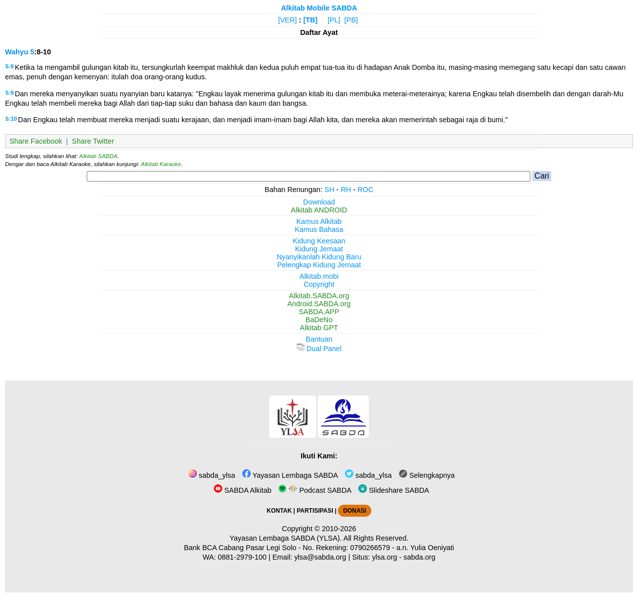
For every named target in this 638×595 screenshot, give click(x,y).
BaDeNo (319, 320)
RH (346, 190)
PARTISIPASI (315, 510)
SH (329, 190)
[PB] (351, 20)
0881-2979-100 (242, 557)
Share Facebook (35, 141)
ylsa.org (384, 557)
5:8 (9, 66)
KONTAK (279, 510)
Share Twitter (93, 141)
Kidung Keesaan (319, 241)
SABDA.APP (319, 312)
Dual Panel (319, 349)
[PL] (333, 20)
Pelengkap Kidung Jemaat (319, 265)
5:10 (11, 119)
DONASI (354, 510)
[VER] (287, 20)
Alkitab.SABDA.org (319, 296)
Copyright (319, 284)
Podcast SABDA (314, 490)
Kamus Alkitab (318, 221)
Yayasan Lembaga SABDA (290, 475)
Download (319, 202)
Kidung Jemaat (319, 249)
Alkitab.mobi (319, 276)
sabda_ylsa (211, 475)
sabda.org (420, 557)
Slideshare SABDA (393, 490)
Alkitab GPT (319, 328)
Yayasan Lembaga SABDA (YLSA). (286, 538)
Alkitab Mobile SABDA (319, 8)
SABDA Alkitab (242, 490)
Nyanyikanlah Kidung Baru (319, 257)
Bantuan (319, 339)
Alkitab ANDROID (319, 210)
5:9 (9, 93)
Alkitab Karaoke (161, 164)
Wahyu (16, 52)
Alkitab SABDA (98, 156)
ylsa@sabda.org (320, 557)
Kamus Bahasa (319, 229)
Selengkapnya (427, 475)
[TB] (310, 20)
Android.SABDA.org (318, 304)
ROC (365, 190)
